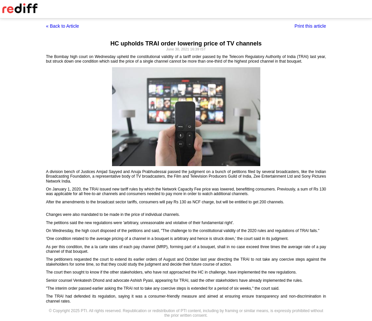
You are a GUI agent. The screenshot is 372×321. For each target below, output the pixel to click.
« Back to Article (62, 26)
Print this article (310, 26)
